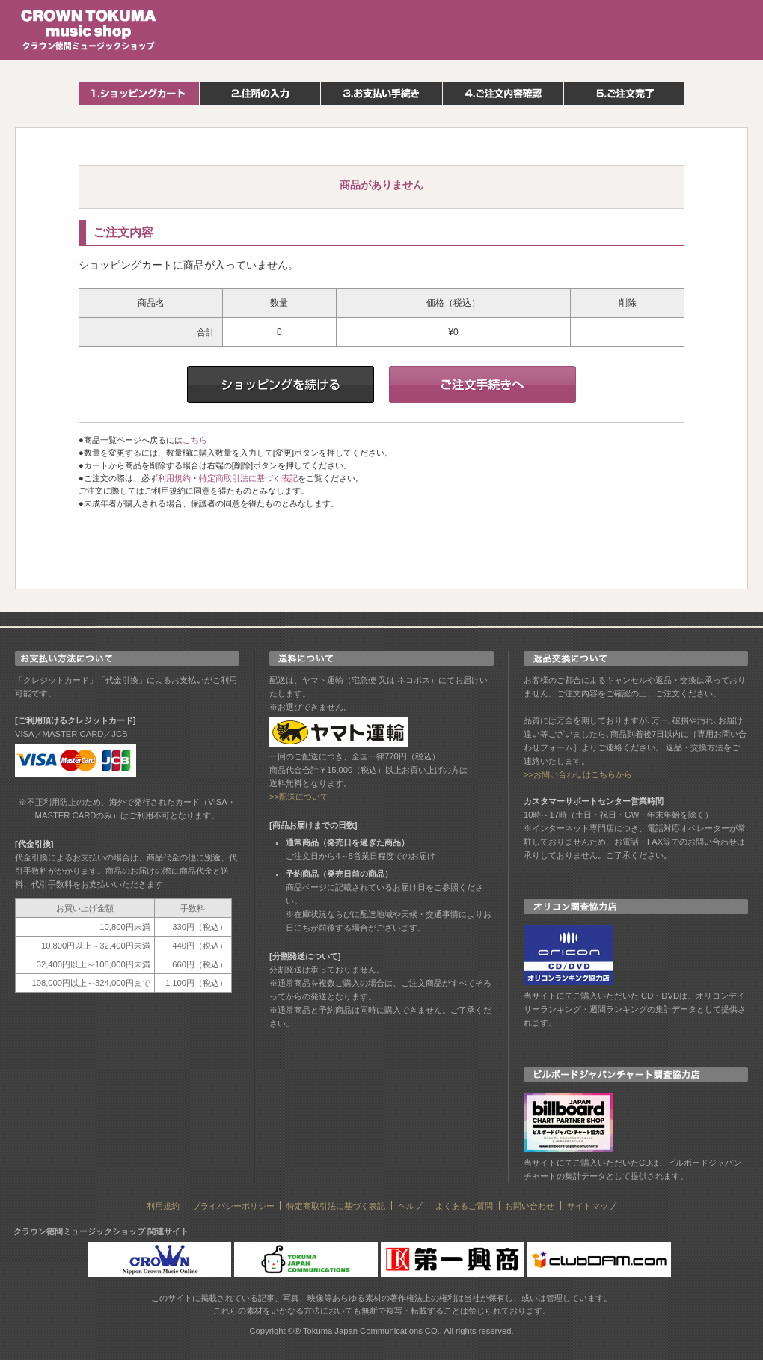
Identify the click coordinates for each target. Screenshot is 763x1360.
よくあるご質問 (464, 1205)
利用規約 (174, 478)
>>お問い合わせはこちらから (578, 774)
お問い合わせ (529, 1205)
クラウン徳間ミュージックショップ (89, 30)
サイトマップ (591, 1205)
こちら (195, 439)
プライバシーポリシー (233, 1205)
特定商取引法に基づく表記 (248, 478)
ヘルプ (410, 1205)
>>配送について (298, 796)
